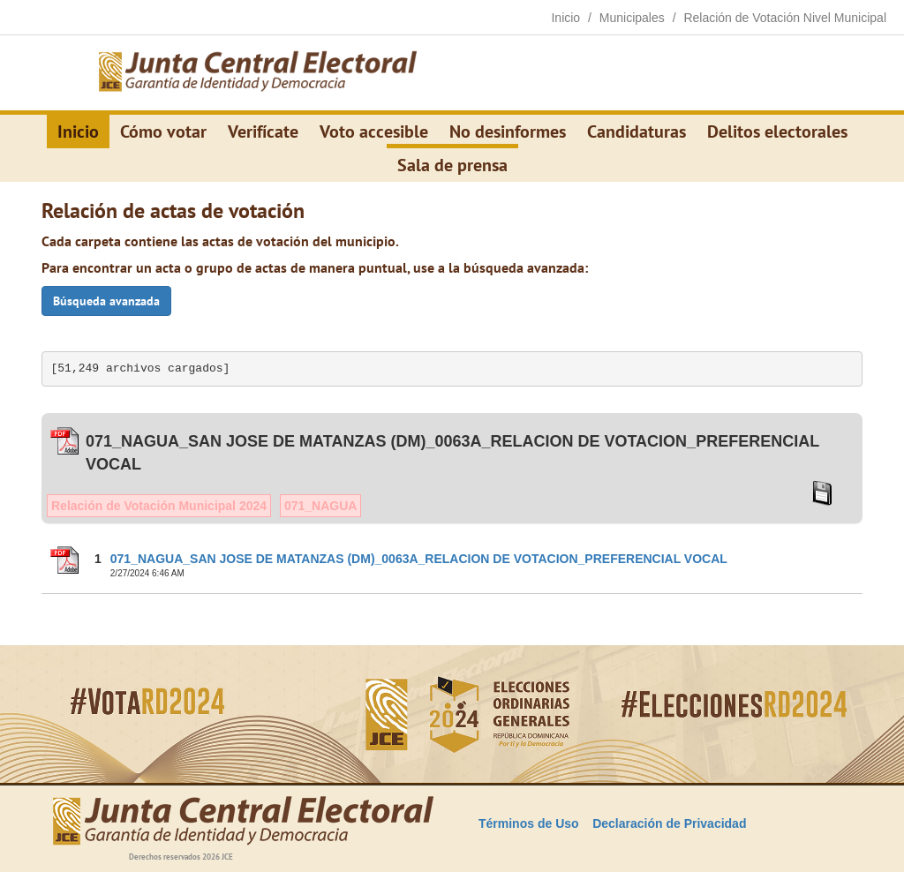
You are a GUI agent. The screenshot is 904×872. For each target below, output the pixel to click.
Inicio (78, 131)
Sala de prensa (452, 165)
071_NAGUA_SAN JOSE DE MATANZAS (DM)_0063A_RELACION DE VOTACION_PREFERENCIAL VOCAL (418, 559)
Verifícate (263, 131)
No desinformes (507, 131)
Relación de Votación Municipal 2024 (159, 506)
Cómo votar (163, 131)
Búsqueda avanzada (106, 301)
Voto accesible (374, 131)
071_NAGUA (320, 506)
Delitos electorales (777, 131)
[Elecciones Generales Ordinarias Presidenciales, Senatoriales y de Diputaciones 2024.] (257, 73)
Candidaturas (636, 131)
